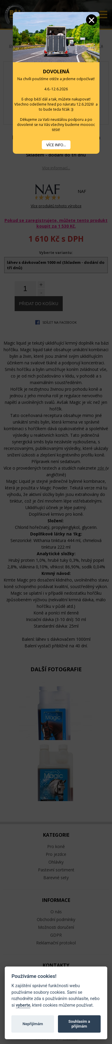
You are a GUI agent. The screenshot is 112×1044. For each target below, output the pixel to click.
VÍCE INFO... (56, 144)
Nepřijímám (32, 1024)
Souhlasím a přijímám (79, 1023)
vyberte (23, 1005)
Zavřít (91, 19)
